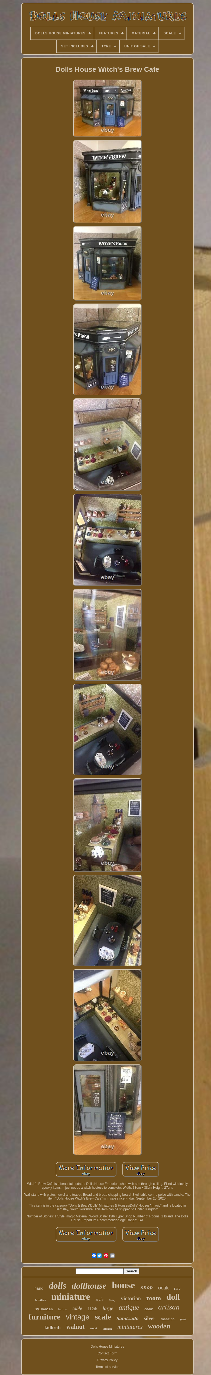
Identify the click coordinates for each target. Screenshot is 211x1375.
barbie (62, 1309)
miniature (70, 1297)
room (153, 1298)
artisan (169, 1307)
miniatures (129, 1326)
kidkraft (52, 1327)
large (108, 1308)
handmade (127, 1318)
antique (129, 1307)
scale (103, 1316)
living (112, 1300)
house (123, 1285)
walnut (75, 1326)
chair (148, 1309)
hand (39, 1288)
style (99, 1299)
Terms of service (107, 1367)
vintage (77, 1317)
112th (92, 1308)
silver (149, 1318)
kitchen (107, 1328)
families (40, 1300)
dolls (57, 1286)
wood (93, 1328)
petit (183, 1319)
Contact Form (107, 1353)
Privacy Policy (107, 1360)
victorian (131, 1298)
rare (177, 1288)
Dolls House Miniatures (107, 1346)
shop (146, 1288)
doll (173, 1297)
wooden (159, 1326)
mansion (168, 1319)
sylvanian (44, 1309)
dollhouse (89, 1286)
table (77, 1308)
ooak (163, 1288)
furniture (44, 1316)
